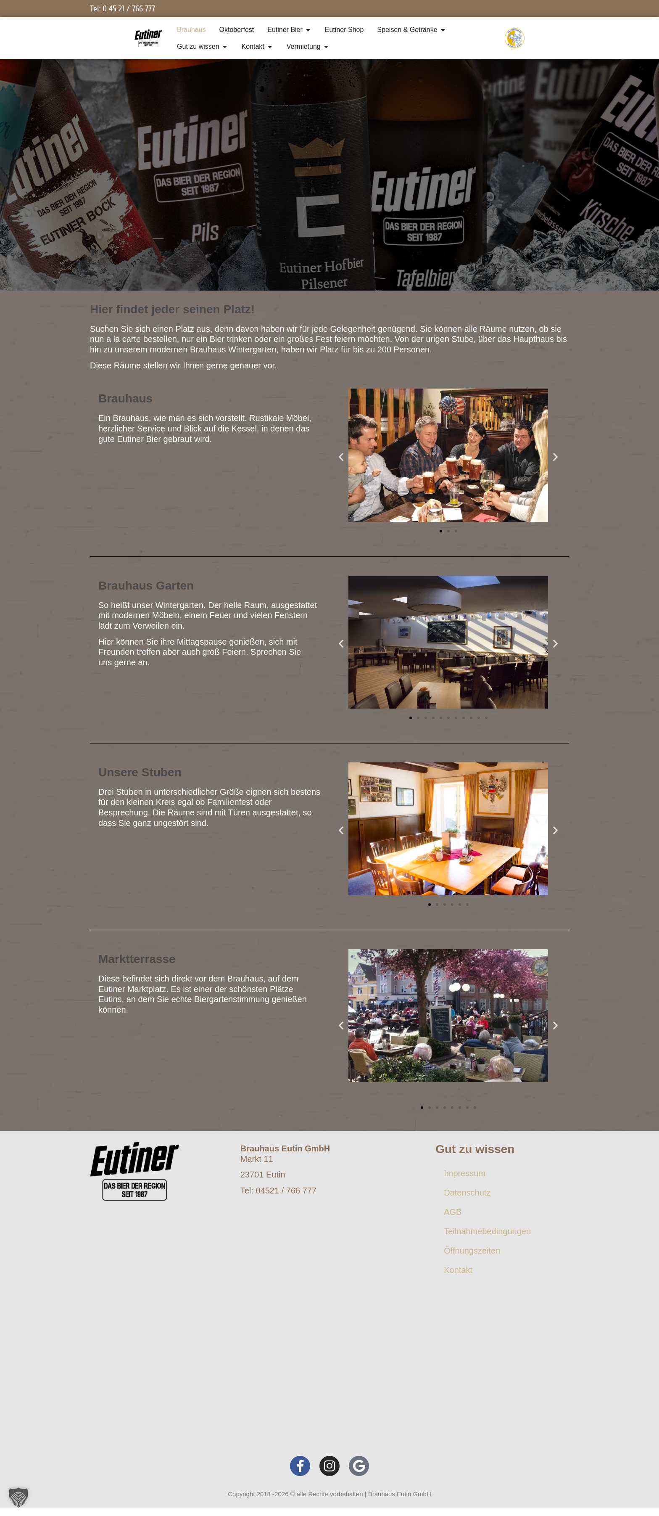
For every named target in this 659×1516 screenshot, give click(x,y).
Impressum (464, 1173)
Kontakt (458, 1270)
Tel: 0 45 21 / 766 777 (122, 8)
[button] (341, 457)
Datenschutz (467, 1192)
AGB (452, 1212)
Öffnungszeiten (472, 1250)
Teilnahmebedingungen (487, 1231)
